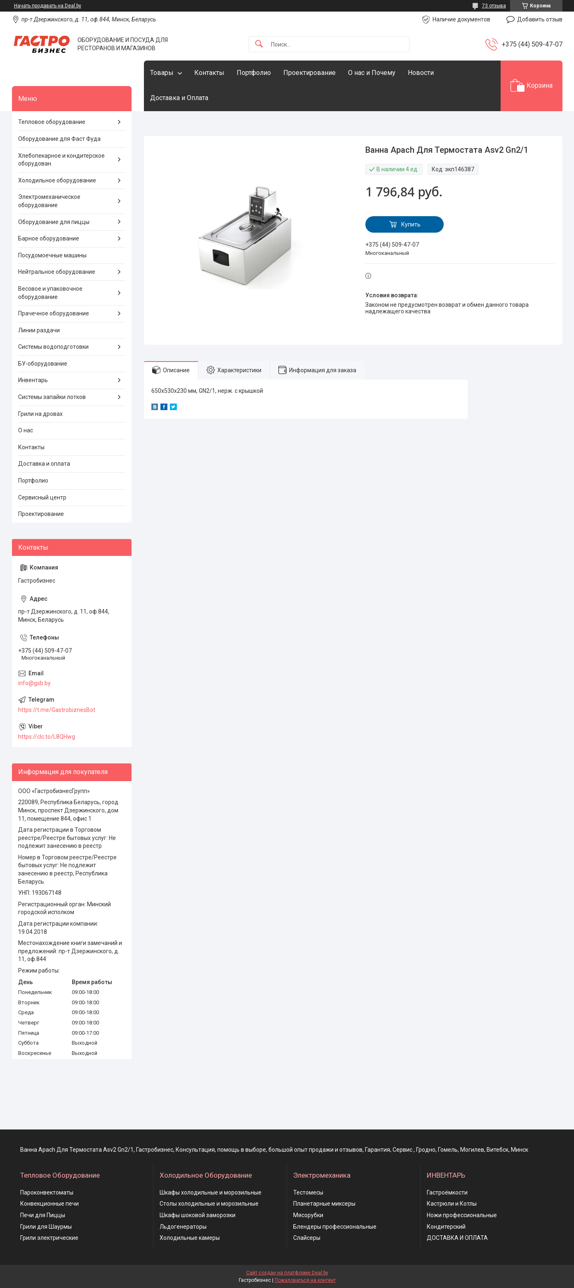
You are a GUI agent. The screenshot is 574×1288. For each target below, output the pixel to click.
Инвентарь (33, 380)
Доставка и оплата (44, 463)
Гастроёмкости (447, 1192)
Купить (411, 224)
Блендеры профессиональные (334, 1226)
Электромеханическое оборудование (49, 201)
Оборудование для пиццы (53, 222)
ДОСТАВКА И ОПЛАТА (457, 1237)
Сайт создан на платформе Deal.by (287, 1273)
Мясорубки (308, 1215)
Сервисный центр (42, 497)
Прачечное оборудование (53, 313)
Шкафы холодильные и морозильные (210, 1192)
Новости (421, 73)
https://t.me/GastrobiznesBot (56, 710)
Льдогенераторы (183, 1226)
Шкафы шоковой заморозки (197, 1215)
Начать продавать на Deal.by (47, 6)
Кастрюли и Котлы (452, 1203)
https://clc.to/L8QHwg (46, 736)
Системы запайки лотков (52, 397)
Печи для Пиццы (42, 1215)
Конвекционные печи (49, 1203)
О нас (25, 430)
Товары (162, 73)
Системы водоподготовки (53, 346)
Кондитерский (446, 1226)
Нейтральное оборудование (56, 271)
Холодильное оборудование (57, 180)
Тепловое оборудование (51, 122)
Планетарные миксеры (324, 1203)
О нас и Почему (371, 73)
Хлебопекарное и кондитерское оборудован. (61, 159)
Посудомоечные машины (52, 255)
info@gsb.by (34, 683)
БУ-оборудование (42, 363)
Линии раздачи (39, 330)
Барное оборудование (48, 238)
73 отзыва (494, 6)
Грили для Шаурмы (46, 1226)
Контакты (209, 73)
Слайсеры (306, 1237)
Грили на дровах (40, 414)
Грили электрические (49, 1237)
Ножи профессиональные (462, 1215)
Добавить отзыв (539, 19)
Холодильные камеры (190, 1237)
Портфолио (254, 73)
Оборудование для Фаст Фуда (59, 138)
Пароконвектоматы (46, 1192)
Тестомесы (308, 1192)
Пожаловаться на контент (305, 1280)
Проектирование (309, 73)
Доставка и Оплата (179, 98)
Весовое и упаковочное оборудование (50, 292)
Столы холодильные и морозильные (209, 1203)
